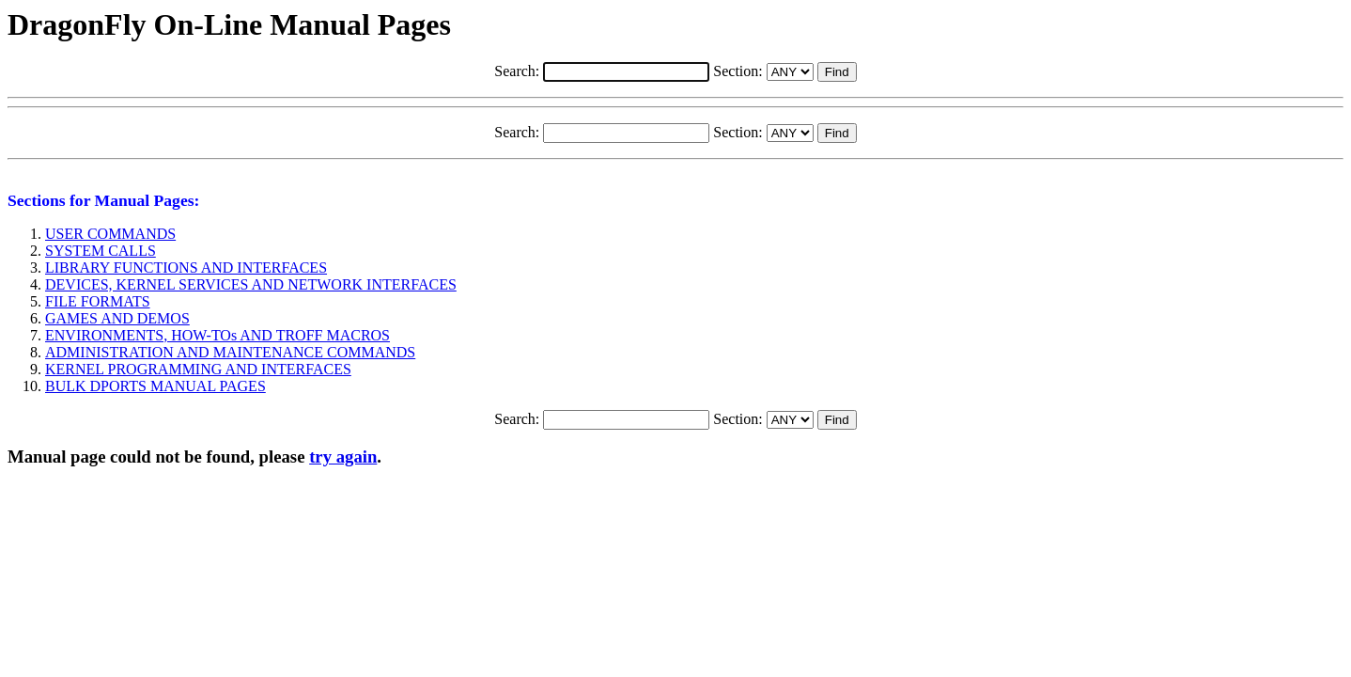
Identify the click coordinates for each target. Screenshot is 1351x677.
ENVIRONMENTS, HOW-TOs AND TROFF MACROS (217, 335)
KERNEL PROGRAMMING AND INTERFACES (198, 369)
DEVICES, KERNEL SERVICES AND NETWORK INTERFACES (251, 284)
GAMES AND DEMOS (117, 318)
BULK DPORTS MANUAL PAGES (155, 386)
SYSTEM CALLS (100, 251)
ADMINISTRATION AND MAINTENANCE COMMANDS (230, 352)
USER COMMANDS (110, 234)
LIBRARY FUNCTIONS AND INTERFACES (186, 268)
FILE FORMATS (97, 301)
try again (343, 456)
